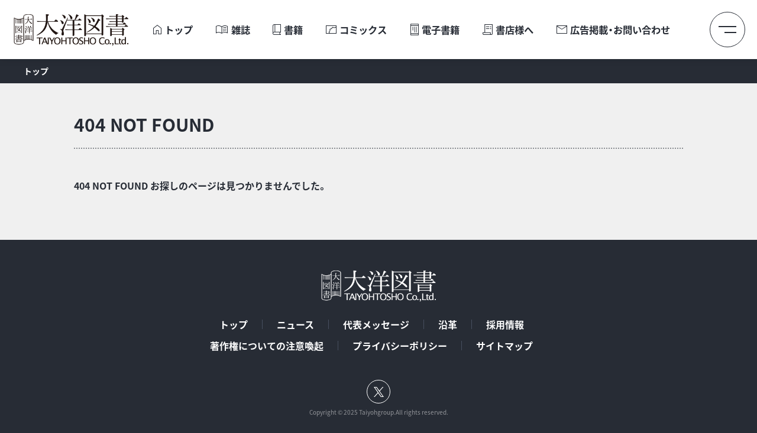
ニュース (295, 324)
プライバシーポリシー (399, 345)
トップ (233, 324)
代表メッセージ (376, 324)
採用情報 (505, 324)
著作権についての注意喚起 (266, 345)
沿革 (447, 324)
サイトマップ (504, 345)
